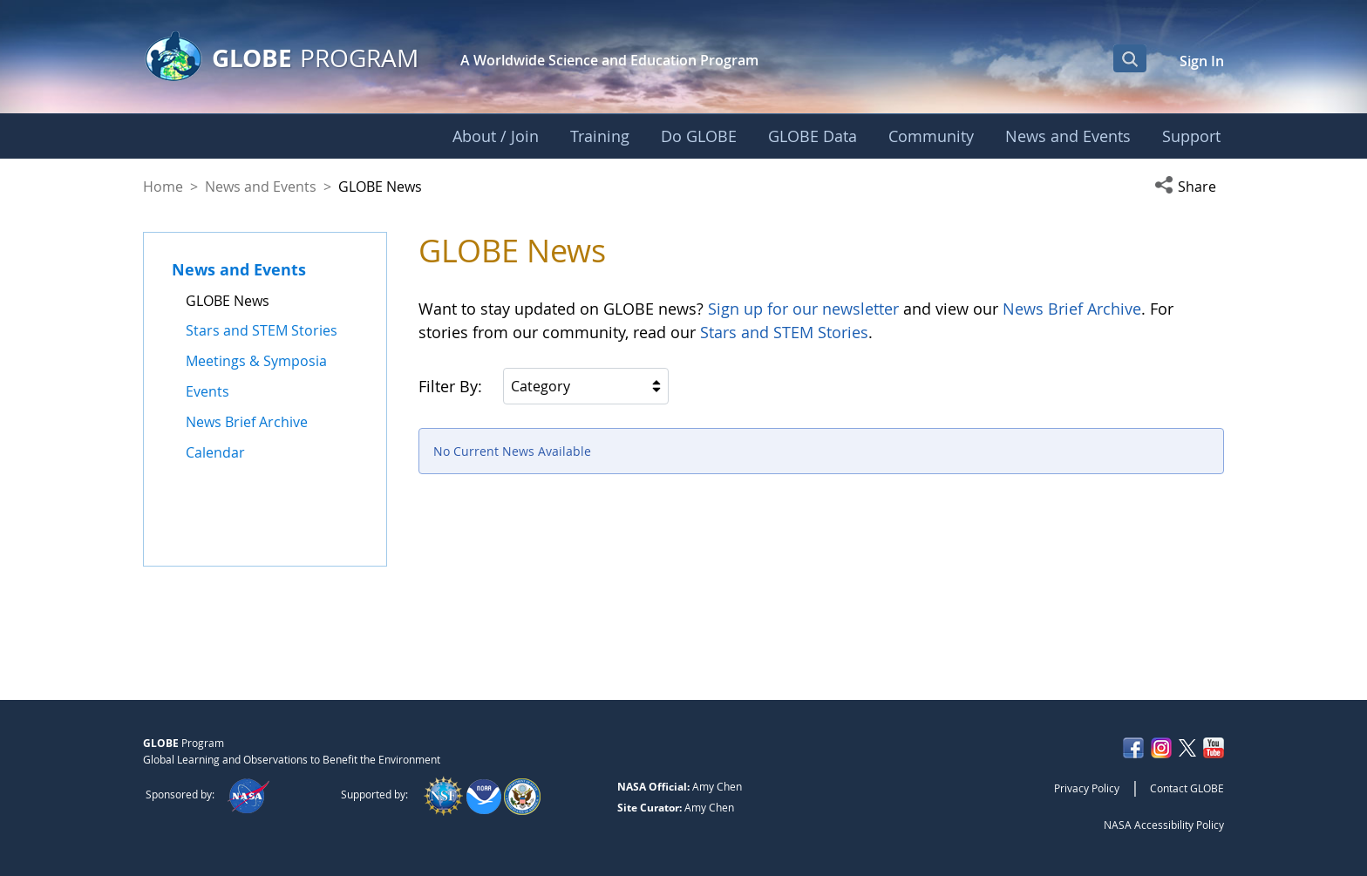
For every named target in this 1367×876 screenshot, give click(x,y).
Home (163, 186)
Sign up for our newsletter (803, 308)
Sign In (1202, 61)
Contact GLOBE (1187, 788)
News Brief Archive (1072, 308)
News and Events (260, 186)
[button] (1189, 186)
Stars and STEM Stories (784, 332)
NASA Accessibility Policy (1164, 825)
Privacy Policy (1086, 788)
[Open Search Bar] (1129, 58)
